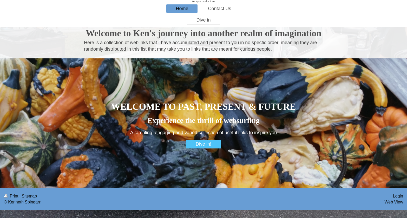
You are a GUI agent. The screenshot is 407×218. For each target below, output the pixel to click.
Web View (394, 202)
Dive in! (203, 144)
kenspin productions (203, 1)
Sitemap (29, 196)
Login (398, 196)
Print (11, 196)
